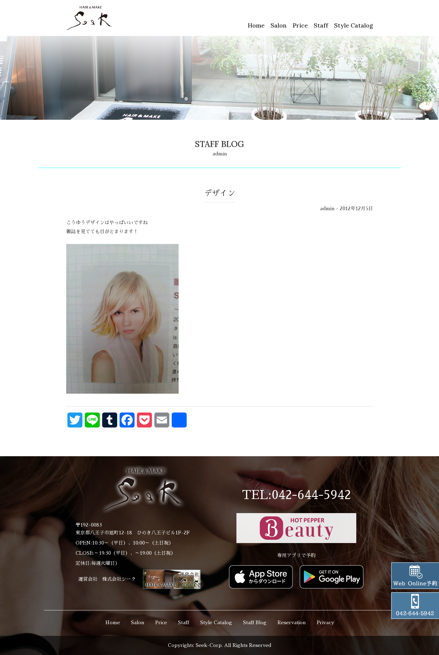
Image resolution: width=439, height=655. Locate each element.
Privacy (325, 622)
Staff (321, 25)
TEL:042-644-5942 (296, 495)
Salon (278, 25)
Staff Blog (254, 622)
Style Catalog (353, 25)
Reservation (291, 622)
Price (300, 25)
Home (256, 25)
